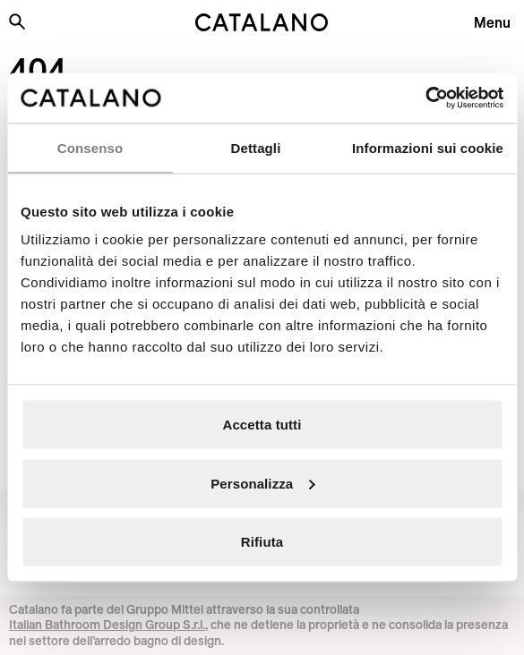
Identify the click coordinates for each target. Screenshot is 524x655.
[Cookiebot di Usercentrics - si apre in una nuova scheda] (425, 98)
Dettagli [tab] (256, 147)
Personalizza (262, 482)
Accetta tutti (262, 424)
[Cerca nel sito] (17, 21)
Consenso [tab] (90, 147)
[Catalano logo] (262, 22)
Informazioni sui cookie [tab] (427, 147)
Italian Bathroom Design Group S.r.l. (107, 625)
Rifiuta (262, 541)
